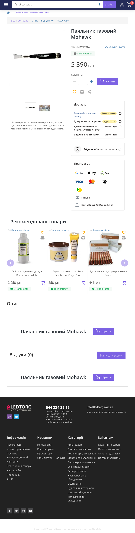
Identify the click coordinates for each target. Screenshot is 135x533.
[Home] (8, 12)
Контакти (12, 461)
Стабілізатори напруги (51, 457)
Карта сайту (14, 470)
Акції (10, 479)
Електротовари (77, 471)
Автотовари (75, 444)
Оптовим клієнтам (109, 457)
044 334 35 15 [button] (58, 407)
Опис (38, 20)
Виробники (13, 474)
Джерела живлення (79, 449)
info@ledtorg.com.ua (100, 406)
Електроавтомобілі (79, 466)
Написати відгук (111, 355)
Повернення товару (19, 465)
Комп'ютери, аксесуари (82, 453)
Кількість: (77, 74)
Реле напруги (45, 449)
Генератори (44, 444)
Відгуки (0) (52, 20)
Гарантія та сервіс (109, 444)
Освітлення (75, 483)
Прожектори (44, 453)
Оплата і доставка (109, 453)
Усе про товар (20, 20)
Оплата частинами (109, 449)
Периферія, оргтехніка (81, 462)
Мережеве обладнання (82, 457)
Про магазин (14, 444)
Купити (103, 331)
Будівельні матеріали (81, 487)
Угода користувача (18, 449)
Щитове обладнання (80, 492)
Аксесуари (70, 20)
